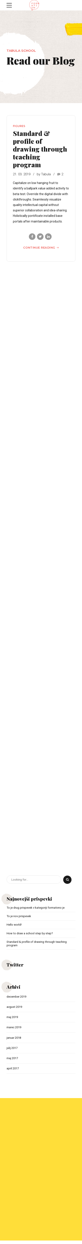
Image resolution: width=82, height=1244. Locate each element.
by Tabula (44, 174)
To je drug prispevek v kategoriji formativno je (38, 908)
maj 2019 (13, 1019)
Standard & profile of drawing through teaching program (40, 149)
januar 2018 (15, 1040)
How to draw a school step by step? (31, 934)
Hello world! (14, 925)
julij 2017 (13, 1051)
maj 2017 (13, 1061)
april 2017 (13, 1072)
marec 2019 (15, 1030)
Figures (19, 126)
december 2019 (17, 998)
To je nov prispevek (20, 916)
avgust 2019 (15, 1008)
